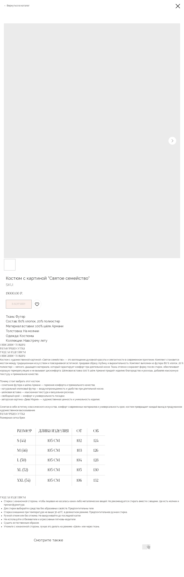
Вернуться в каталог (18, 5)
